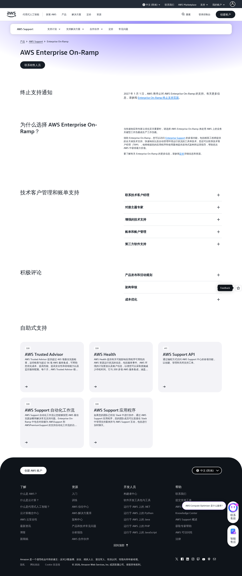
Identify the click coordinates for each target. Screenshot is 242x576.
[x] (176, 559)
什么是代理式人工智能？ (35, 506)
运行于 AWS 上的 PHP (137, 526)
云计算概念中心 (29, 513)
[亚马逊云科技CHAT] (233, 508)
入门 (74, 493)
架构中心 (77, 519)
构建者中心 (130, 493)
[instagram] (193, 559)
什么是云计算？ (29, 500)
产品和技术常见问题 (84, 526)
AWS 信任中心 (80, 506)
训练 (74, 500)
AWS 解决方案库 (82, 513)
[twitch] (198, 559)
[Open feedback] (238, 288)
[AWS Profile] (232, 4)
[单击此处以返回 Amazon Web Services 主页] (11, 16)
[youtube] (203, 559)
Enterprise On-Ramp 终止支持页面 (158, 97)
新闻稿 (24, 539)
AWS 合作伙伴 (80, 539)
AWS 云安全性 (28, 519)
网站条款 (35, 564)
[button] (51, 14)
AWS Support (36, 41)
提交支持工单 (183, 500)
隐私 (22, 564)
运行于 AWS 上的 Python (138, 513)
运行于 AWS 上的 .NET (137, 506)
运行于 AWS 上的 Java (137, 519)
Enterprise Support (175, 137)
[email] (214, 559)
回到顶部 (121, 545)
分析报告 (77, 532)
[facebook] (182, 559)
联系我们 (180, 493)
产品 (22, 41)
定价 (181, 153)
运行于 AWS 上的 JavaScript (140, 532)
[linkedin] (187, 559)
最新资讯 (25, 526)
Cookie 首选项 (52, 564)
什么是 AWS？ (28, 493)
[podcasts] (209, 559)
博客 (23, 532)
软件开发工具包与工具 (137, 500)
